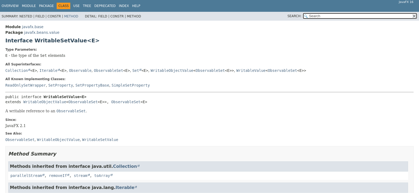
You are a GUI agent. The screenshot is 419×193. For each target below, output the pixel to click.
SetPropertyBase (92, 85)
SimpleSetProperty (131, 85)
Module (29, 6)
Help (136, 6)
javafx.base (32, 27)
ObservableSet (108, 70)
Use (76, 6)
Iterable (48, 70)
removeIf (58, 175)
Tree (87, 6)
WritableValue (251, 70)
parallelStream (26, 175)
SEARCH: (295, 16)
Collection (16, 70)
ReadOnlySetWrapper (25, 85)
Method (71, 16)
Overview (10, 6)
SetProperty (60, 85)
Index (124, 6)
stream (80, 175)
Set (135, 70)
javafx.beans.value (41, 32)
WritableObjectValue (172, 70)
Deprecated (105, 6)
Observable (80, 70)
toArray (102, 175)
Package (46, 6)
